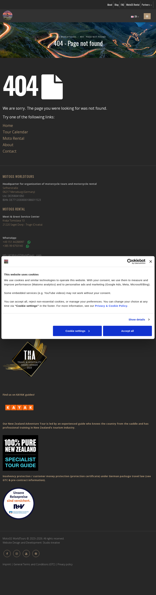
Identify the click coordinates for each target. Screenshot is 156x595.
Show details (137, 319)
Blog (117, 4)
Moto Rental (13, 138)
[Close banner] (150, 261)
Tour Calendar (15, 131)
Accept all (127, 330)
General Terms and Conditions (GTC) (34, 564)
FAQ (122, 4)
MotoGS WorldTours (63, 36)
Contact (10, 151)
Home (8, 125)
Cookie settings (78, 330)
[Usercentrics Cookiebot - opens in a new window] (129, 261)
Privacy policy (65, 564)
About (109, 4)
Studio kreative (51, 542)
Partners (147, 4)
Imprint (7, 564)
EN (135, 16)
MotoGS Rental (132, 4)
